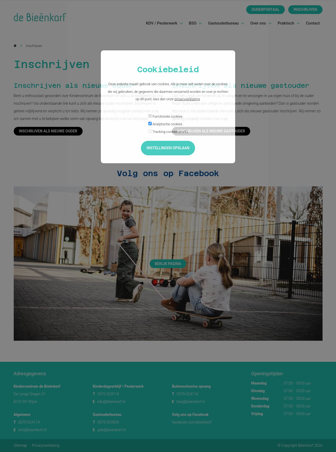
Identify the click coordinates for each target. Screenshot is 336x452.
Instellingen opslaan (167, 148)
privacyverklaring (187, 99)
